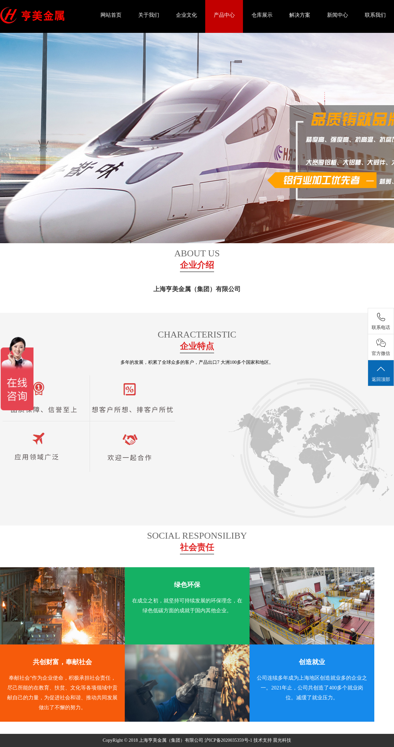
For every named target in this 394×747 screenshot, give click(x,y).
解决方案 (299, 15)
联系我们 (375, 15)
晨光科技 (282, 740)
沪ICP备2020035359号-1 (229, 740)
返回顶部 (381, 373)
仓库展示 (262, 15)
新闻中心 (337, 15)
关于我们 (148, 15)
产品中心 (224, 15)
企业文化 (186, 15)
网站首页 (110, 15)
